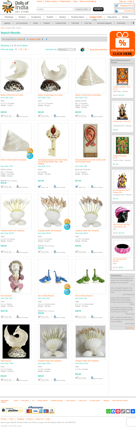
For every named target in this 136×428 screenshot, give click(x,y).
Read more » (129, 328)
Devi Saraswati (6, 296)
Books (125, 17)
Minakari (106, 400)
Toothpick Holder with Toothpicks (12, 231)
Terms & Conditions (88, 1)
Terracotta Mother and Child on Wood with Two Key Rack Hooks (90, 161)
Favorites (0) (129, 11)
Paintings (9, 17)
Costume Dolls (60, 23)
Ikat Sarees (25, 400)
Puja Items (112, 17)
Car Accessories (22, 23)
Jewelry (62, 17)
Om (33, 400)
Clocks (35, 23)
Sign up (122, 1)
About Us (39, 419)
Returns (30, 419)
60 (21, 49)
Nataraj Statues (43, 400)
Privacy (4, 419)
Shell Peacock (6, 361)
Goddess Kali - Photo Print (122, 121)
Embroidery (121, 23)
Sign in (131, 1)
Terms (11, 419)
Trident (16, 400)
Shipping (20, 419)
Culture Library (51, 1)
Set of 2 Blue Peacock (46, 296)
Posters (22, 17)
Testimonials (65, 1)
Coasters (46, 23)
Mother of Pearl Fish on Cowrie (12, 95)
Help (75, 1)
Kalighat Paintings (57, 400)
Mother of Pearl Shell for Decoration (88, 95)
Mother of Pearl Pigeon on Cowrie (50, 95)
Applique (7, 23)
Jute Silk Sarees (94, 400)
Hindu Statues (70, 400)
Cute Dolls (75, 23)
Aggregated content (4, 401)
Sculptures (36, 17)
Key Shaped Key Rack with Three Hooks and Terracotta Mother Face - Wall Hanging (52, 162)
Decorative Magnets (104, 23)
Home (39, 1)
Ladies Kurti (82, 400)
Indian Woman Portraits (120, 400)
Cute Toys (88, 23)
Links (48, 419)
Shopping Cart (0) (127, 5)
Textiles (50, 17)
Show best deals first (98, 49)
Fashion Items (77, 17)
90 (26, 49)
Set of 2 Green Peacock (83, 296)
